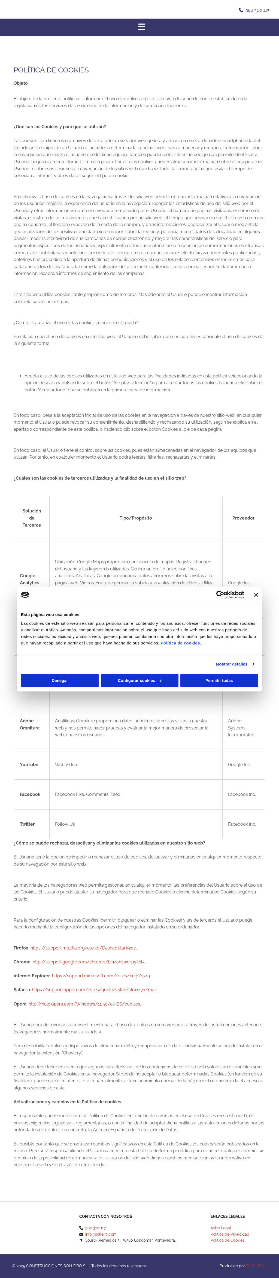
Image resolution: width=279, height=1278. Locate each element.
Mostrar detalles (232, 664)
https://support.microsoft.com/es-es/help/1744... (102, 975)
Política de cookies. (180, 643)
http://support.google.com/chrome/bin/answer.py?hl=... (90, 962)
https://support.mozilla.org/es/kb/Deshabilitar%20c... (84, 948)
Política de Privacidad (230, 1234)
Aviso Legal (221, 1228)
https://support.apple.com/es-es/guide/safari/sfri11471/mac (94, 989)
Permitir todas (219, 680)
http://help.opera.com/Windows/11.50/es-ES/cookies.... (86, 1004)
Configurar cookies (140, 680)
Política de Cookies (227, 1240)
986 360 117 (257, 10)
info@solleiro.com (101, 1234)
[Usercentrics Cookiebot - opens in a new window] (220, 595)
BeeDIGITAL (256, 1266)
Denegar (59, 680)
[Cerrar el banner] (256, 595)
